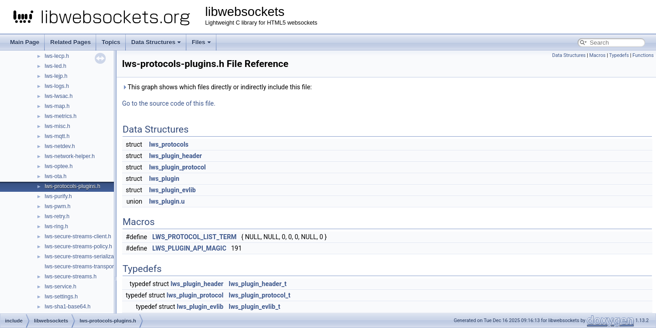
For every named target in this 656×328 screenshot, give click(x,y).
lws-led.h (55, 66)
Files (201, 42)
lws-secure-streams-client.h (78, 236)
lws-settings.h (61, 296)
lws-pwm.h (58, 206)
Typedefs (619, 55)
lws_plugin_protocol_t (260, 295)
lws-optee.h (58, 166)
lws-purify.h (58, 196)
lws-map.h (57, 106)
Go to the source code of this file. (168, 103)
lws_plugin (164, 178)
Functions (643, 55)
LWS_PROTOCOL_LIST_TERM (194, 237)
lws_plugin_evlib (172, 190)
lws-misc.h (57, 126)
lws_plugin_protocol (177, 167)
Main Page (24, 42)
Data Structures (156, 42)
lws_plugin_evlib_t (254, 306)
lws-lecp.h (57, 56)
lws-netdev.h (60, 146)
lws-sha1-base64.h (68, 306)
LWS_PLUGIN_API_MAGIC (189, 248)
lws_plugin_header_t (258, 283)
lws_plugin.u (166, 201)
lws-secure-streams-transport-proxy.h (90, 266)
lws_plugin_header (175, 155)
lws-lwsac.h (58, 96)
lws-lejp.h (56, 76)
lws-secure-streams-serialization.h (86, 256)
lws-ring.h (56, 226)
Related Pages (70, 42)
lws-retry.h (57, 216)
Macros (597, 55)
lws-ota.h (56, 176)
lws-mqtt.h (57, 136)
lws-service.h (60, 286)
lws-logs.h (57, 86)
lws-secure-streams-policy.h (78, 246)
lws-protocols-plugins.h (72, 186)
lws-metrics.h (61, 116)
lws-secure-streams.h (71, 276)
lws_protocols (169, 144)
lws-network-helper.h (70, 156)
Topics (111, 42)
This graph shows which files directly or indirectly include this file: (217, 87)
